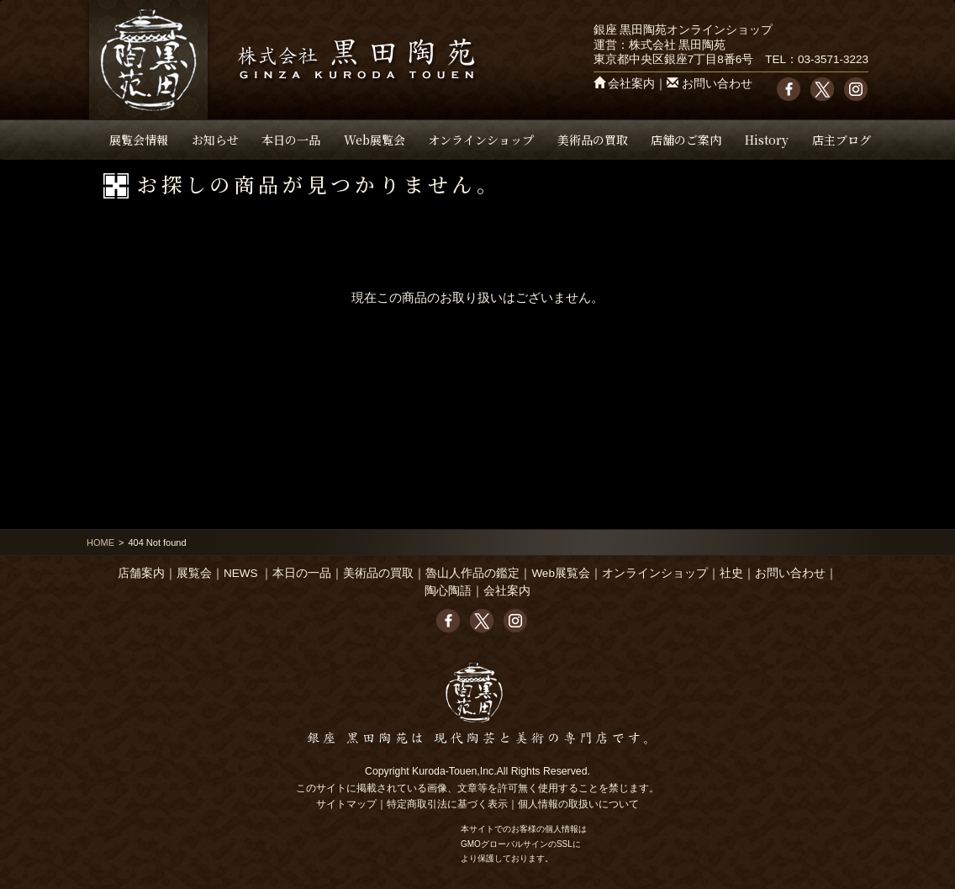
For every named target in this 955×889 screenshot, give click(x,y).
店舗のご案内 (686, 139)
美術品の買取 (592, 139)
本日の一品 (290, 139)
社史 (731, 573)
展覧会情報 (138, 139)
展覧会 (194, 573)
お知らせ (215, 139)
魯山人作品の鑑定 (472, 573)
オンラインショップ (481, 139)
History (767, 139)
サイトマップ (346, 804)
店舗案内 (141, 573)
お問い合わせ (717, 83)
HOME (100, 542)
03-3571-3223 (833, 59)
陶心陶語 (448, 591)
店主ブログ (841, 139)
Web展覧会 (374, 139)
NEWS (241, 573)
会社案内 (631, 83)
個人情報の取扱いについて (578, 804)
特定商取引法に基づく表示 (447, 804)
